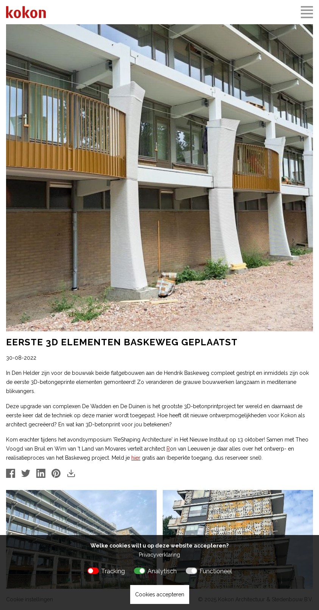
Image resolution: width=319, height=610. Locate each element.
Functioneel (215, 571)
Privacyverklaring (159, 555)
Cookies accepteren (159, 594)
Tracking (113, 571)
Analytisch (162, 571)
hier (135, 458)
